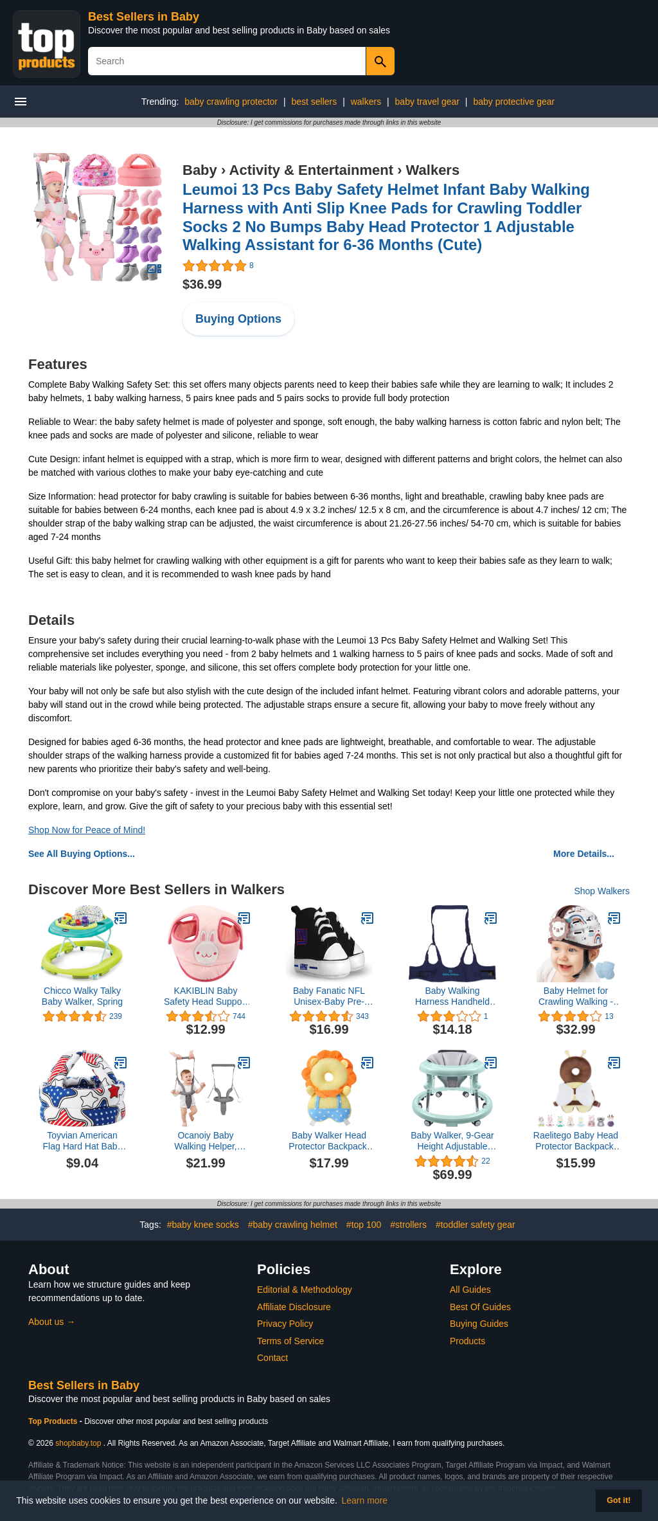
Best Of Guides (480, 1307)
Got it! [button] (618, 1500)
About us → (51, 1322)
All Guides (470, 1289)
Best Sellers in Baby (143, 16)
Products (467, 1341)
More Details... (583, 854)
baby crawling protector (231, 101)
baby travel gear (427, 101)
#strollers (408, 1225)
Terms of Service (290, 1341)
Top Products (54, 1421)
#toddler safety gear (475, 1225)
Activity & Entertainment (311, 170)
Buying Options (238, 318)
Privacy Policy (285, 1323)
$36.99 (202, 284)
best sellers (314, 101)
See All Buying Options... (81, 854)
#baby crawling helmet (292, 1225)
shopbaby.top (78, 1443)
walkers (366, 101)
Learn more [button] (365, 1500)
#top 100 (364, 1225)
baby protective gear (514, 101)
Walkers (433, 170)
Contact (272, 1358)
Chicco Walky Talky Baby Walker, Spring (82, 996)
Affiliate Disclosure (294, 1307)
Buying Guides (479, 1323)
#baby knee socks (203, 1225)
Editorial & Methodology (304, 1289)
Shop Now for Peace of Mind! (86, 830)
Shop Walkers (602, 891)
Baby (199, 170)
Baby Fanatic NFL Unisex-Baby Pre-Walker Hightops (329, 996)
